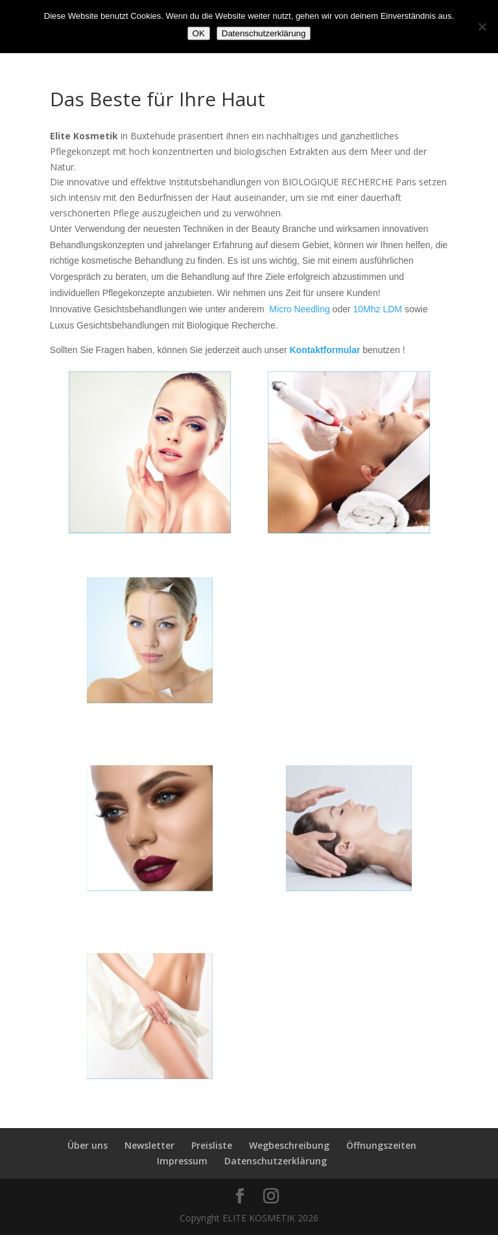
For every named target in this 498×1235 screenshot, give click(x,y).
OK (199, 33)
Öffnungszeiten (381, 1145)
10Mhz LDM (377, 309)
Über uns (87, 1145)
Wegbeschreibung (289, 1145)
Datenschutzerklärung (275, 1161)
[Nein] (481, 26)
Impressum (182, 1161)
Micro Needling (299, 309)
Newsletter (149, 1145)
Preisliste (211, 1145)
